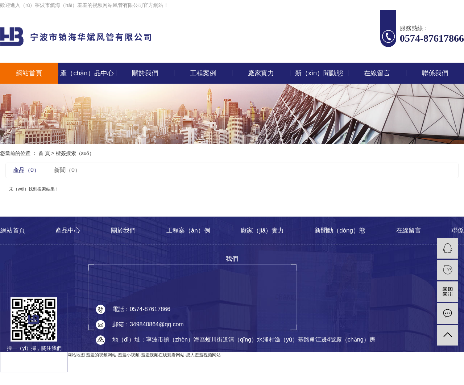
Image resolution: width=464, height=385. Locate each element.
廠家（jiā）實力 (262, 230)
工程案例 (203, 73)
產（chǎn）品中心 (86, 73)
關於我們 (145, 73)
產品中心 (67, 230)
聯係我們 (435, 73)
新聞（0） (67, 170)
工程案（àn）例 (188, 230)
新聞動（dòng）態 (340, 230)
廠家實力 (261, 73)
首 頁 (44, 153)
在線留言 (377, 73)
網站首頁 (29, 73)
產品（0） (26, 170)
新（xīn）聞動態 (319, 73)
